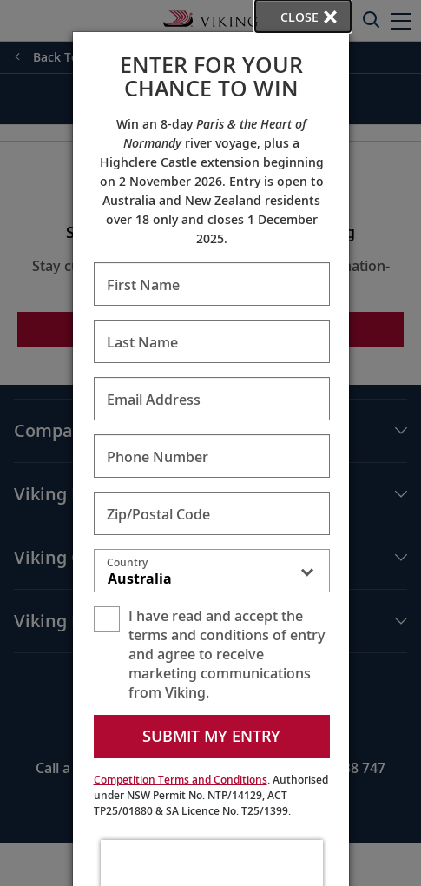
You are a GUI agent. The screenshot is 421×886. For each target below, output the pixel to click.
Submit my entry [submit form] (211, 735)
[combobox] (212, 574)
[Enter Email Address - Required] (212, 398)
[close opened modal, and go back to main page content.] (303, 16)
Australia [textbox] (140, 578)
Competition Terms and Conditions (180, 779)
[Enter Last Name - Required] (212, 341)
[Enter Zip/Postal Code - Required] (212, 513)
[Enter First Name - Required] (212, 284)
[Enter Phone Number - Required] (212, 456)
